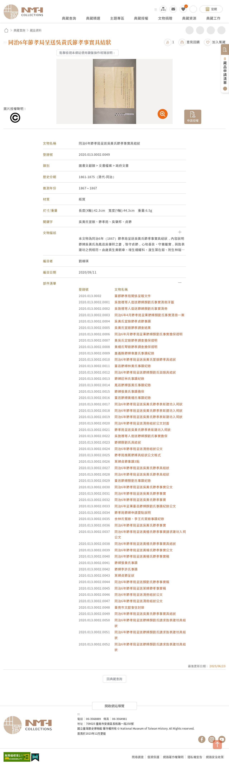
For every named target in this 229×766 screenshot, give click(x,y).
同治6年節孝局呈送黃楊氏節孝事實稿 (141, 556)
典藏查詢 (19, 30)
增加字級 (211, 30)
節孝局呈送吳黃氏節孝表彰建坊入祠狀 (142, 429)
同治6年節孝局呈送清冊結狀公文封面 (141, 423)
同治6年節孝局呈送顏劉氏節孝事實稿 (141, 582)
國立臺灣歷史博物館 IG (211, 739)
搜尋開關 (193, 9)
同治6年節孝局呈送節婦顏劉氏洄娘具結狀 (145, 372)
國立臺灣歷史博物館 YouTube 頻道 (221, 739)
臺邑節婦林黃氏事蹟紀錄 (132, 366)
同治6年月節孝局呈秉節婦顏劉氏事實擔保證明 (148, 334)
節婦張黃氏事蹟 (126, 562)
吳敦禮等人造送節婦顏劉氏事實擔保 (140, 436)
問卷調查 (138, 757)
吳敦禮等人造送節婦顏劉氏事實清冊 (140, 308)
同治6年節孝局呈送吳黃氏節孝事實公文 (143, 487)
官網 (214, 9)
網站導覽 (163, 9)
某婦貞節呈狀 (124, 575)
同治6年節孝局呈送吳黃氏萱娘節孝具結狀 (145, 359)
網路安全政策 (215, 757)
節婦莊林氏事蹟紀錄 (129, 378)
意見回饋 (193, 42)
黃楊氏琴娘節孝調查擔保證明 (136, 346)
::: (155, 9)
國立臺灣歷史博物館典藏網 (25, 11)
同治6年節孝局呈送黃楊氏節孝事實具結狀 (145, 543)
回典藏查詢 (114, 679)
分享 (190, 30)
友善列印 (200, 30)
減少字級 (221, 30)
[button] (114, 233)
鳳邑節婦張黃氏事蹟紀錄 (132, 385)
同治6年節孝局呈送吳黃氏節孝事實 (140, 493)
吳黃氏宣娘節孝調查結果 (132, 327)
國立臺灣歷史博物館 (37, 725)
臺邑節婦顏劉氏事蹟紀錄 (132, 480)
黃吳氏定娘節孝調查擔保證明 (136, 340)
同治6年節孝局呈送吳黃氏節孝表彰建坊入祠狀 (148, 404)
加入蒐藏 (218, 42)
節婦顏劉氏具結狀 (127, 442)
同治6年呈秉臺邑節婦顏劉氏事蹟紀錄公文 (145, 506)
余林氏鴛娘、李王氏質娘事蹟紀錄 (139, 518)
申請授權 (193, 120)
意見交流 (173, 9)
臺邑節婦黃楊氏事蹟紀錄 (132, 397)
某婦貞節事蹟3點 (127, 461)
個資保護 (153, 757)
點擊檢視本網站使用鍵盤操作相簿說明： (87, 53)
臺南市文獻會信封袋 (129, 607)
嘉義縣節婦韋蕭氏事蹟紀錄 (134, 353)
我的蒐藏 (183, 9)
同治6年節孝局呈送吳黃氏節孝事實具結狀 (145, 613)
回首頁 (6, 30)
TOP (217, 744)
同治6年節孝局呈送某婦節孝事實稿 (140, 588)
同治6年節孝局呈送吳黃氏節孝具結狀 (141, 468)
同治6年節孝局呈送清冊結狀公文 (138, 448)
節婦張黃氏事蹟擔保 (129, 391)
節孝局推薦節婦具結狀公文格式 (137, 455)
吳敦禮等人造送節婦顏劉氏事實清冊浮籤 (144, 302)
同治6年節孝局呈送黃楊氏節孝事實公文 (143, 550)
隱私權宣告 (194, 757)
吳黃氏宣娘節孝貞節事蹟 (132, 321)
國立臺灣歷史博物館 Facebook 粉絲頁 (201, 739)
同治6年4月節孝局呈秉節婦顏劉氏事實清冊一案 (149, 315)
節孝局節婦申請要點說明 (132, 512)
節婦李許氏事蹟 (126, 569)
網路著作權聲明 (173, 757)
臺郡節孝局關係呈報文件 (132, 296)
